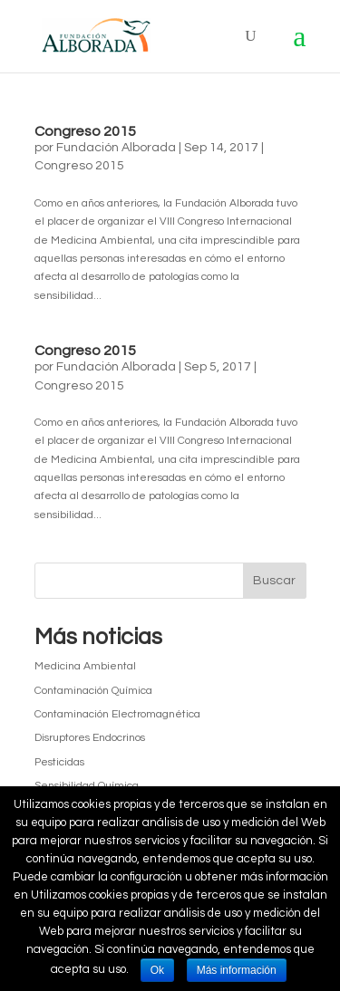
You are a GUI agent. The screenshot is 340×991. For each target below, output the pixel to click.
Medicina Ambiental (85, 666)
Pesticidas (59, 762)
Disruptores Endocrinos (89, 738)
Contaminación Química (93, 691)
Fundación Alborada (116, 147)
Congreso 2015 (85, 131)
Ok (157, 970)
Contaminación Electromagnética (117, 714)
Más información (237, 970)
